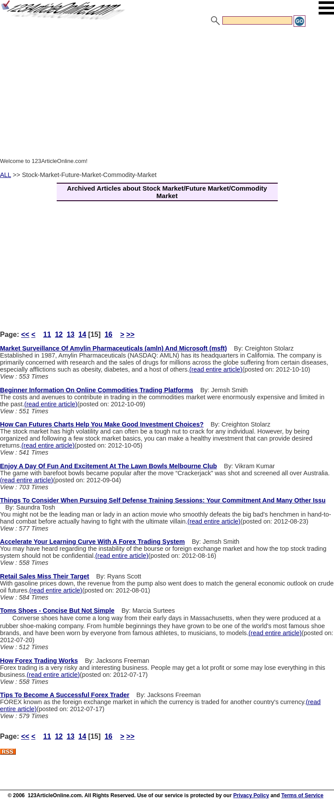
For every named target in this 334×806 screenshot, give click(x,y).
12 (59, 334)
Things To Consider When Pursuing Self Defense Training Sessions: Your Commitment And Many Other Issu (163, 500)
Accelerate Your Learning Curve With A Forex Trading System (92, 541)
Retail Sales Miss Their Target (44, 576)
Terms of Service (302, 795)
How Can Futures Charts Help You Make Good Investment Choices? (101, 424)
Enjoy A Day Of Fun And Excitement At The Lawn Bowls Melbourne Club (108, 466)
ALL (5, 174)
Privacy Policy (251, 795)
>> (130, 334)
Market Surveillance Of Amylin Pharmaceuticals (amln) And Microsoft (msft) (113, 348)
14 (82, 334)
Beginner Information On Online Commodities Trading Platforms (96, 390)
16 (109, 334)
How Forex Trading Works (39, 660)
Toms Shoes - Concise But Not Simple (57, 610)
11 (47, 334)
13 (71, 334)
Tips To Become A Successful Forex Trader (64, 694)
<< (25, 334)
